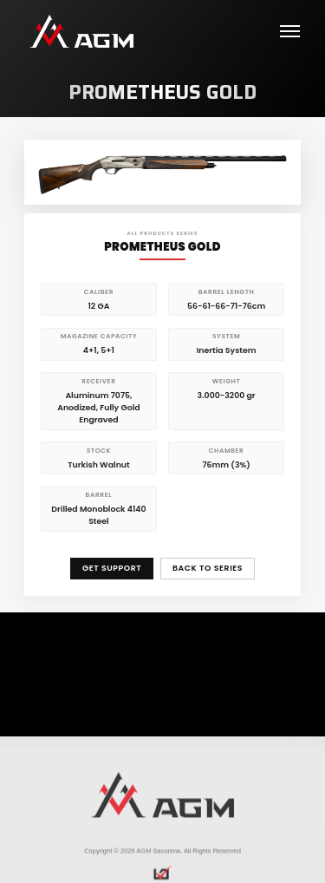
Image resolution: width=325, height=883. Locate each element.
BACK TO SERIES (207, 567)
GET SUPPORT (111, 567)
